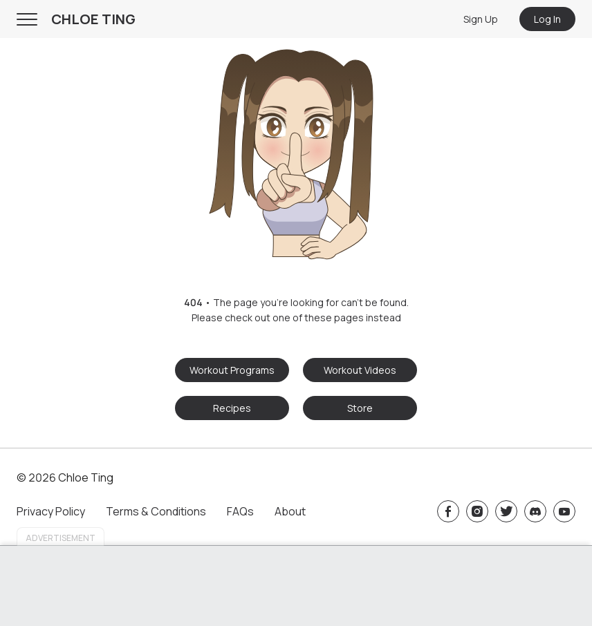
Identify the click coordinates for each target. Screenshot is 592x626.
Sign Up (480, 19)
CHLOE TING (93, 19)
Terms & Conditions (156, 511)
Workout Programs (232, 370)
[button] (296, 150)
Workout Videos (360, 370)
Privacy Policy (51, 511)
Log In (547, 19)
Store (360, 408)
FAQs (240, 511)
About (290, 511)
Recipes (232, 408)
